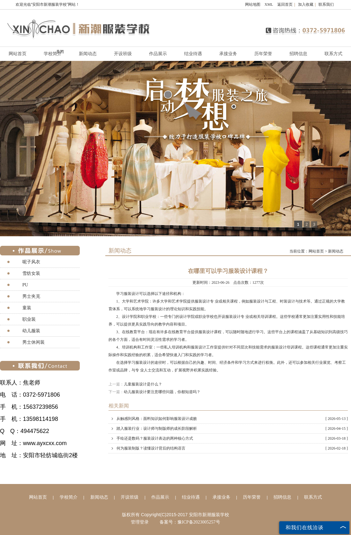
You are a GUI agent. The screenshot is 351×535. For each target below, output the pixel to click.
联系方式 (333, 53)
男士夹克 (31, 296)
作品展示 (158, 53)
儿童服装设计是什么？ (143, 384)
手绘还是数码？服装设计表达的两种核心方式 (232, 438)
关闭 (60, 51)
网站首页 (316, 251)
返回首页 (285, 4)
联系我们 (326, 4)
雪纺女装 (31, 273)
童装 (26, 307)
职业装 (29, 319)
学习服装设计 (127, 293)
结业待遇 (193, 53)
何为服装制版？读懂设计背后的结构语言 (232, 448)
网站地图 (252, 4)
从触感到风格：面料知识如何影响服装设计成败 (232, 418)
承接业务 (228, 53)
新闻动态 (88, 53)
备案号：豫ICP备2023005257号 (190, 522)
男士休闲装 (33, 342)
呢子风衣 (31, 262)
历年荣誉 (263, 53)
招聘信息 (298, 53)
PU (25, 284)
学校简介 (69, 497)
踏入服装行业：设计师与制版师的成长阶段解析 (232, 428)
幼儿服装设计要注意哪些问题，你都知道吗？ (162, 392)
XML (269, 4)
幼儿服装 (31, 330)
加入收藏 (305, 4)
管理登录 (140, 522)
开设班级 (123, 53)
